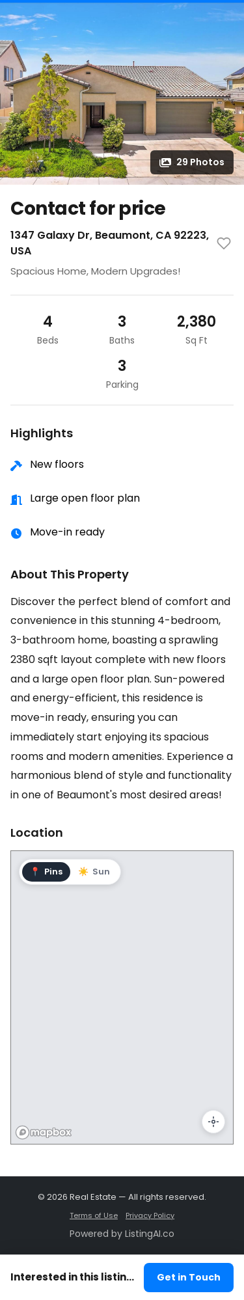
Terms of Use (94, 1215)
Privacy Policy (150, 1215)
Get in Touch (189, 1277)
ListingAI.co (149, 1233)
